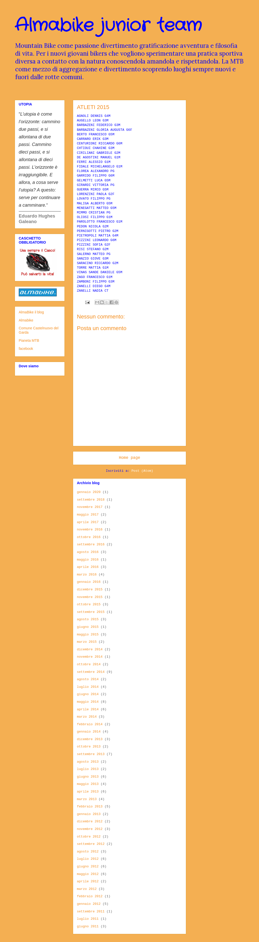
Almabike (26, 320)
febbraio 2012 (89, 896)
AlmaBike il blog (31, 312)
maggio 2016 (88, 560)
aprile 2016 (88, 567)
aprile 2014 (88, 709)
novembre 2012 (89, 829)
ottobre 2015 (89, 604)
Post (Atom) (142, 471)
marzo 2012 (87, 889)
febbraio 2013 (89, 806)
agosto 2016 (88, 552)
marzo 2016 (87, 574)
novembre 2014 (89, 657)
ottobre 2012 (89, 837)
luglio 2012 (88, 859)
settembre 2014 (90, 672)
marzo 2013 (87, 799)
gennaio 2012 (89, 904)
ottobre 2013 (89, 746)
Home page (129, 458)
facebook (26, 349)
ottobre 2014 (89, 664)
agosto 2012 (88, 851)
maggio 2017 (88, 515)
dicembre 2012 (89, 821)
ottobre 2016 (89, 537)
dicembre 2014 (89, 649)
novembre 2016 (89, 529)
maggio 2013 (88, 784)
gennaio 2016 (89, 582)
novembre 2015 (89, 597)
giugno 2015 (88, 627)
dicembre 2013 (89, 739)
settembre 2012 (90, 844)
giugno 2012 (88, 866)
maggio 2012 (88, 874)
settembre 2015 (90, 612)
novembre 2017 (89, 507)
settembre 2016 (90, 544)
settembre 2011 (90, 911)
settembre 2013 (90, 754)
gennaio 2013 (89, 814)
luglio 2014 (88, 687)
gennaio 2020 (89, 492)
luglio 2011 (88, 919)
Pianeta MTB (29, 340)
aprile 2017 (88, 522)
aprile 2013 (88, 792)
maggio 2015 (88, 634)
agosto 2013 (88, 762)
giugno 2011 (88, 926)
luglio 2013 (88, 769)
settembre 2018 (90, 500)
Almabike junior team (108, 25)
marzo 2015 (87, 642)
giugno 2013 (88, 777)
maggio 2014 (88, 702)
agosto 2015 (88, 619)
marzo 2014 (87, 717)
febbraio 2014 (89, 724)
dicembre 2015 (89, 589)
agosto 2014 (88, 679)
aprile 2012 (88, 881)
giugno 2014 (88, 694)
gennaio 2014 (89, 732)
